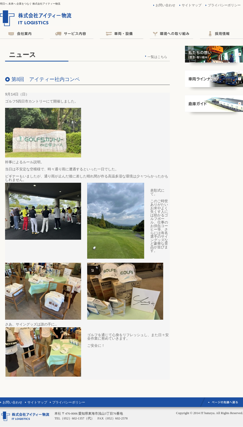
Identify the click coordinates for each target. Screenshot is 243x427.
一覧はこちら (157, 57)
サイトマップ (191, 5)
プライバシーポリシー (224, 5)
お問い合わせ (165, 5)
